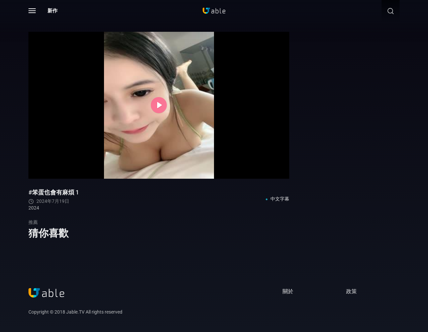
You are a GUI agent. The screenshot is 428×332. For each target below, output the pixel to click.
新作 (52, 11)
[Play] (159, 105)
